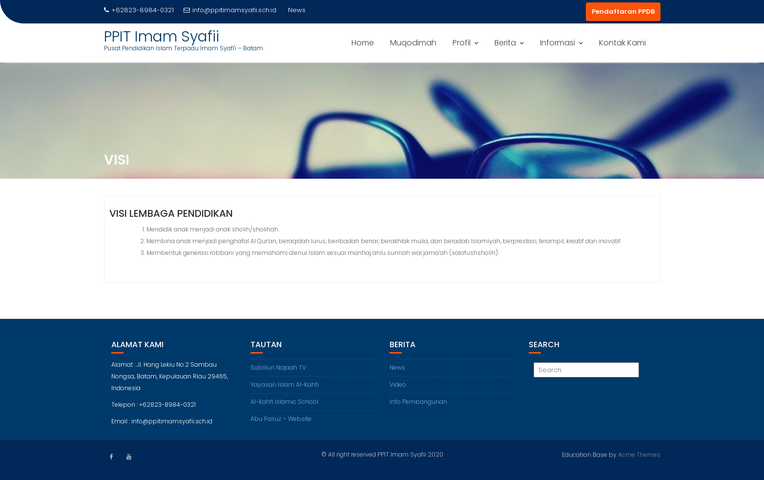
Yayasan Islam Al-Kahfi (284, 386)
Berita (505, 42)
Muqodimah (413, 42)
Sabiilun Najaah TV (278, 369)
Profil (462, 42)
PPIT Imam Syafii (161, 36)
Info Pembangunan (418, 403)
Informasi (557, 42)
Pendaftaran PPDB (623, 11)
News (397, 369)
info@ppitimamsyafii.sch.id (230, 10)
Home (362, 42)
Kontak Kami (622, 42)
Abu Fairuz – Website (280, 421)
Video (398, 386)
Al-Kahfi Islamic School (284, 403)
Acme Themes (639, 454)
